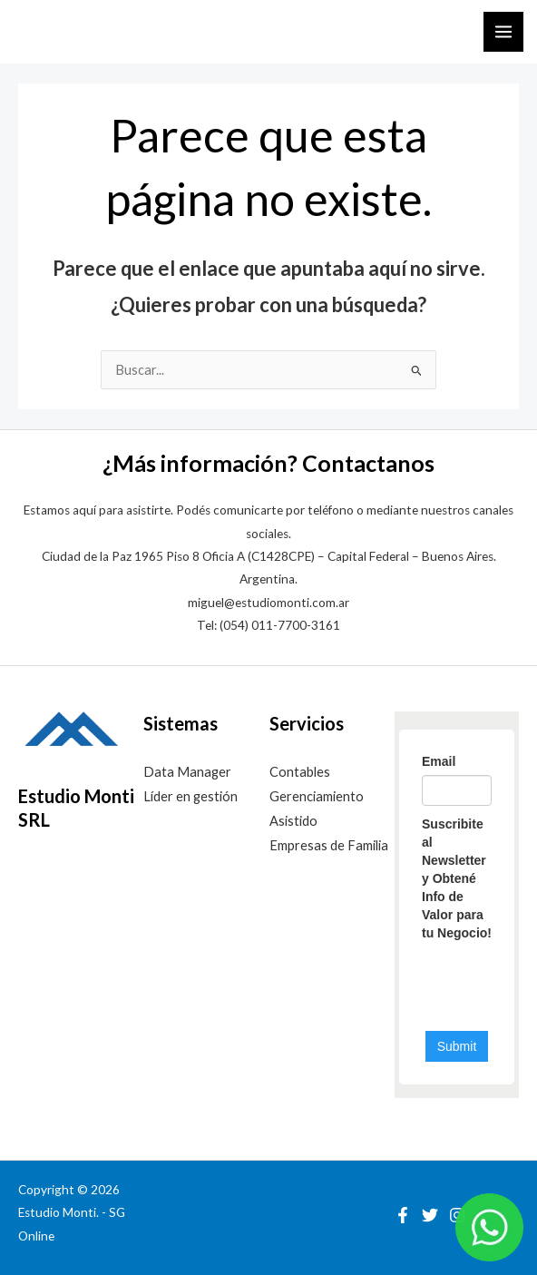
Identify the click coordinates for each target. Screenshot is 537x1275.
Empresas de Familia (328, 845)
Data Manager (187, 772)
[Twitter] (430, 1215)
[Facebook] (403, 1215)
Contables (299, 772)
